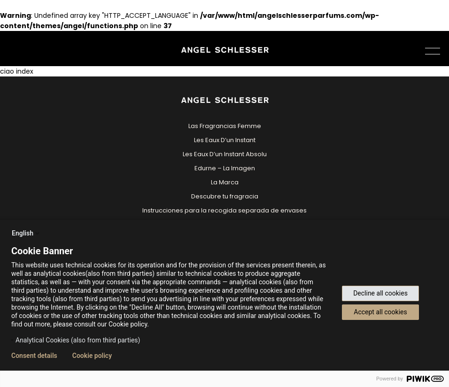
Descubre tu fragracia (224, 196)
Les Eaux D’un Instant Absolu (225, 154)
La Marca (225, 182)
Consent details (34, 355)
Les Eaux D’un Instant (224, 140)
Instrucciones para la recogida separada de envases (224, 210)
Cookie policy (92, 355)
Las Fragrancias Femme (224, 125)
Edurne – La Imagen (224, 168)
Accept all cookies (380, 312)
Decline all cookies (380, 293)
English (26, 233)
